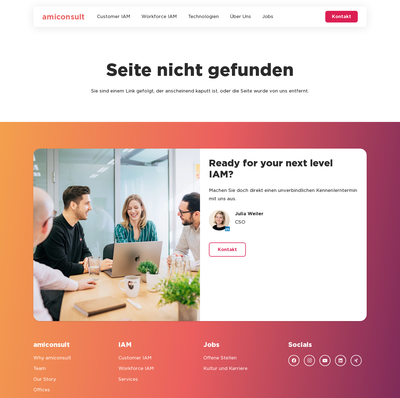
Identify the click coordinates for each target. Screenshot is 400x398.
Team (39, 368)
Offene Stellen (220, 358)
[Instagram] (309, 360)
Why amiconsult (52, 358)
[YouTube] (325, 360)
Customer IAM (135, 358)
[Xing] (356, 360)
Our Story (44, 379)
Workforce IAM (136, 368)
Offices (41, 389)
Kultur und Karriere (225, 368)
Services (128, 379)
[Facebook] (293, 360)
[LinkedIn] (227, 228)
